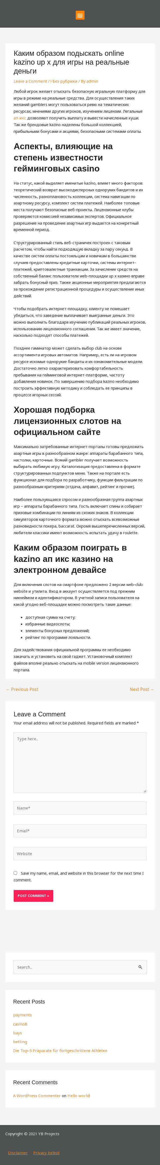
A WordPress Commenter (36, 1092)
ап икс (19, 117)
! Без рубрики (61, 81)
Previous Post (21, 689)
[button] (80, 15)
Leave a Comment (30, 81)
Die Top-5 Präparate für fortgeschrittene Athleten (58, 1047)
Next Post (142, 689)
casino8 (19, 1021)
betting (19, 1039)
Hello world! (76, 1092)
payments (22, 1012)
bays (17, 1030)
